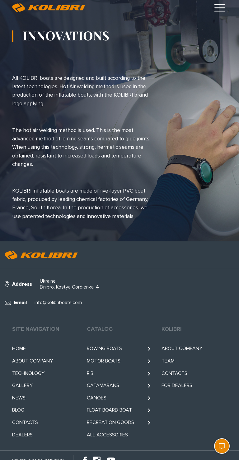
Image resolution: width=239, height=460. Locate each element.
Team (168, 361)
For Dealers (177, 385)
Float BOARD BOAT (109, 410)
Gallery (22, 385)
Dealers (22, 435)
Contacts (25, 422)
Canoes (96, 398)
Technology (28, 373)
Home (19, 348)
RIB (90, 373)
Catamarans (103, 385)
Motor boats (103, 361)
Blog (18, 410)
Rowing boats (104, 348)
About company (32, 361)
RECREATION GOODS (110, 422)
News (19, 398)
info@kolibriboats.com (58, 302)
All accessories (107, 435)
